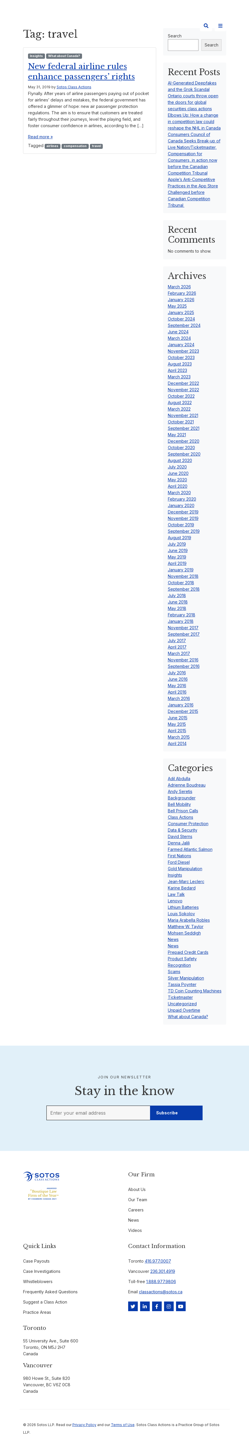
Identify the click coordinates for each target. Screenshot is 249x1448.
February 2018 (181, 614)
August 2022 (180, 402)
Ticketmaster (180, 997)
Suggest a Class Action (45, 1301)
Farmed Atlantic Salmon (190, 849)
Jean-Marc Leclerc (186, 881)
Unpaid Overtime (184, 1010)
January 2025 (181, 312)
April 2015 (177, 730)
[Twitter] (133, 1306)
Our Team (137, 1199)
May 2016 (177, 685)
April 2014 (177, 743)
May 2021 (177, 434)
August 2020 (180, 460)
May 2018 (177, 608)
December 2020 (183, 441)
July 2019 (177, 544)
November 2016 (183, 659)
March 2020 (179, 492)
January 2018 (181, 621)
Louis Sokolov (181, 913)
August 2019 (179, 537)
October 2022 (181, 396)
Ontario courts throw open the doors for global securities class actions (193, 102)
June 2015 (177, 717)
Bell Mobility (179, 804)
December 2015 (183, 711)
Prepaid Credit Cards (188, 952)
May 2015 (177, 724)
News (173, 939)
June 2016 (178, 679)
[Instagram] (169, 1306)
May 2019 (177, 556)
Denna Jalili (179, 842)
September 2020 (184, 453)
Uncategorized (182, 1003)
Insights (36, 56)
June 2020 (178, 473)
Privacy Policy (84, 1425)
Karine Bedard (182, 887)
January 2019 (181, 569)
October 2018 (181, 582)
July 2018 (177, 595)
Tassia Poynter (182, 984)
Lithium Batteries (183, 907)
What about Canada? (64, 56)
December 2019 (183, 511)
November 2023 (183, 351)
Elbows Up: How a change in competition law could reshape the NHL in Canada (194, 121)
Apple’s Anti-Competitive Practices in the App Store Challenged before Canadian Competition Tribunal (193, 192)
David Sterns (180, 836)
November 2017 (183, 627)
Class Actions (180, 817)
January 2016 (181, 704)
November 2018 (183, 576)
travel (96, 146)
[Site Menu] (220, 25)
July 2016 (177, 672)
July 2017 (177, 640)
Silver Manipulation (186, 977)
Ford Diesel (179, 862)
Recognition (179, 965)
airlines (52, 146)
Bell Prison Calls (183, 810)
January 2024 (181, 344)
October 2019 (181, 524)
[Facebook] (157, 1306)
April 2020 (177, 486)
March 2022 (179, 408)
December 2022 (183, 383)
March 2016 (179, 698)
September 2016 (184, 666)
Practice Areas (37, 1312)
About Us (137, 1189)
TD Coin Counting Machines (195, 990)
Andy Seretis (180, 791)
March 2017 (179, 653)
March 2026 (179, 286)
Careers (136, 1209)
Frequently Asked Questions (50, 1291)
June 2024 (178, 331)
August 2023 (180, 363)
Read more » (40, 136)
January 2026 (181, 299)
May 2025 (177, 306)
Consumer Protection (188, 823)
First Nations (179, 855)
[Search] (206, 25)
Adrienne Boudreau (187, 784)
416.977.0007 (158, 1261)
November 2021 (183, 415)
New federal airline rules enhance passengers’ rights (85, 71)
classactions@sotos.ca (160, 1291)
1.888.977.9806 (161, 1281)
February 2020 (182, 499)
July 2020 (177, 466)
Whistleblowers (38, 1281)
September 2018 (184, 589)
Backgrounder (182, 797)
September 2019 (184, 531)
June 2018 (178, 601)
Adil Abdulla (179, 778)
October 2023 (181, 357)
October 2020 (181, 447)
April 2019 (177, 563)
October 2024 (181, 318)
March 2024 (179, 338)
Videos (135, 1230)
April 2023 (177, 370)
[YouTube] (181, 1306)
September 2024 (184, 325)
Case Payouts (36, 1261)
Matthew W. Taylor (185, 926)
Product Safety (182, 958)
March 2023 (179, 376)
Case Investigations (41, 1271)
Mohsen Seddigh (184, 932)
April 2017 (177, 646)
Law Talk (176, 894)
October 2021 (181, 421)
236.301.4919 (162, 1271)
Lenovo (175, 900)
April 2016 (177, 691)
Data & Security (182, 830)
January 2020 (181, 505)
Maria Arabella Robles (189, 920)
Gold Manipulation (185, 868)
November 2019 (183, 518)
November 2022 (183, 389)
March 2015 (179, 737)
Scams (174, 971)
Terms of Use (123, 1425)
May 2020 (177, 479)
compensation (75, 146)
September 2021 (183, 428)
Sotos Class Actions (74, 87)
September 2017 (184, 634)
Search (211, 44)
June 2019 (178, 550)
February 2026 (182, 293)
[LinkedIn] (145, 1306)
